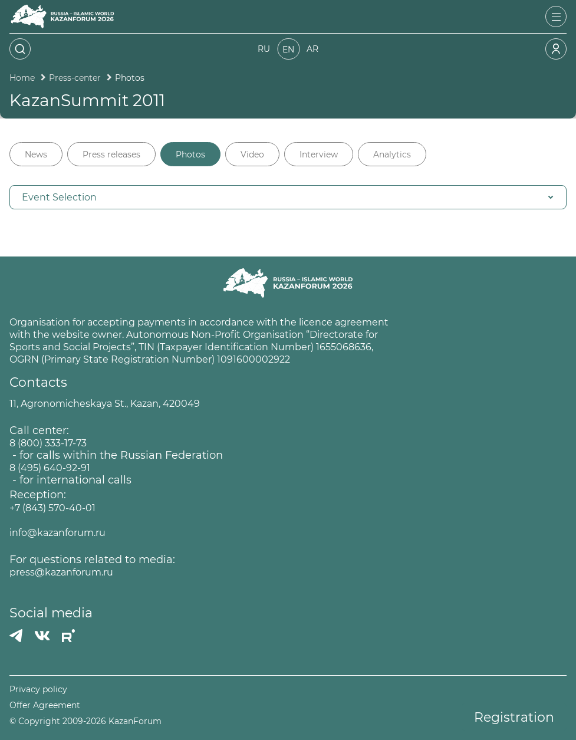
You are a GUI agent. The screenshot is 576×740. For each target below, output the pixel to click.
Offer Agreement (44, 705)
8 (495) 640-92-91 (49, 468)
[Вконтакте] (42, 635)
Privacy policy (38, 689)
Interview (318, 154)
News (36, 154)
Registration (514, 717)
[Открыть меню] (556, 16)
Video (252, 154)
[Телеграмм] (15, 635)
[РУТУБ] (68, 635)
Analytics (392, 154)
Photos (190, 154)
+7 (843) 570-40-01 (52, 508)
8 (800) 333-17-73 (48, 443)
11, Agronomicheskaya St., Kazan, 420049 (104, 404)
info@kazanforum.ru (57, 533)
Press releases (111, 154)
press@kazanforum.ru (61, 572)
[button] (288, 197)
